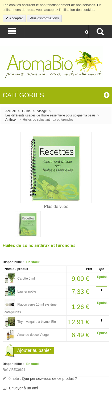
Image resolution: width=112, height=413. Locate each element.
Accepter (16, 18)
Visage (42, 111)
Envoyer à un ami (23, 388)
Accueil (10, 111)
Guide (26, 111)
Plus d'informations (44, 18)
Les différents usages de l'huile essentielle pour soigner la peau (50, 115)
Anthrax (10, 119)
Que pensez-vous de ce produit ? (49, 378)
